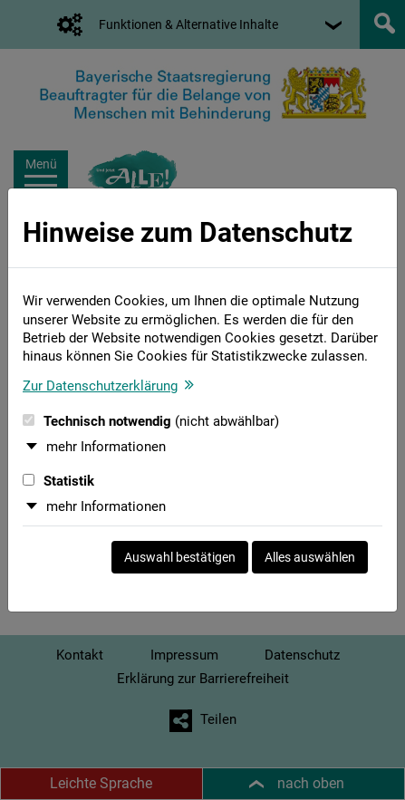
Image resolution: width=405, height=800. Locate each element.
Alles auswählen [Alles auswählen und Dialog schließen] (310, 557)
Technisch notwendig (151, 421)
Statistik (58, 481)
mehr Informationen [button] (106, 447)
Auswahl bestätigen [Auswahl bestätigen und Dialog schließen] (180, 557)
